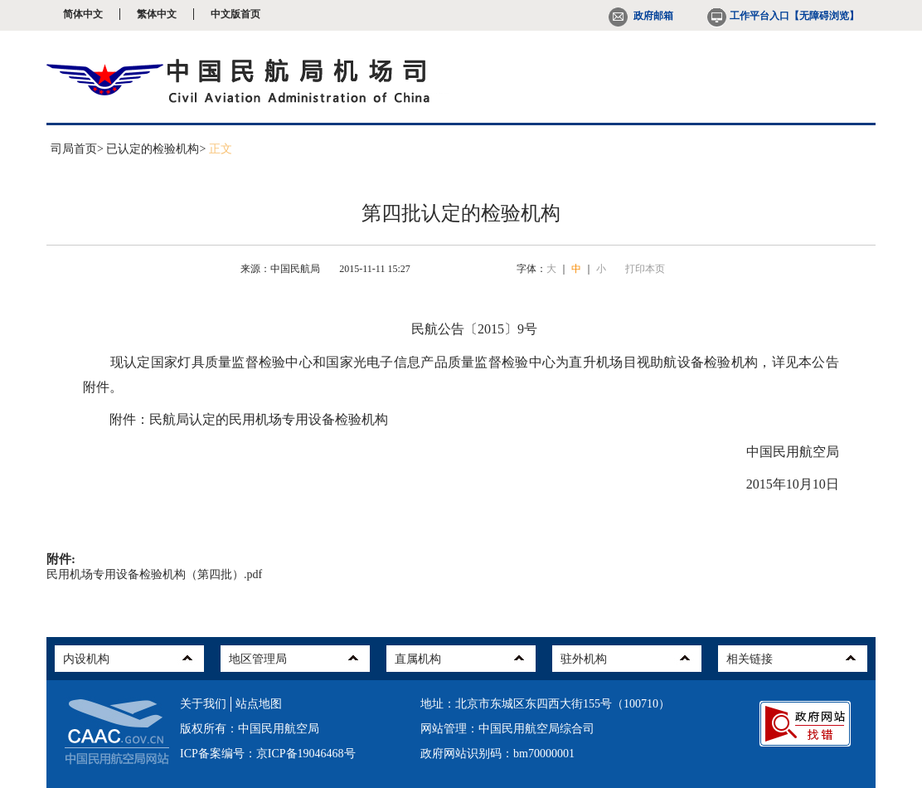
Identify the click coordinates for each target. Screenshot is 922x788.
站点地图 (258, 704)
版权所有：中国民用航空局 (249, 728)
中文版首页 (235, 14)
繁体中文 (157, 14)
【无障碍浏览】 (824, 16)
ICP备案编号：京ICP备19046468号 (268, 753)
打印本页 (645, 269)
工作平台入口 (747, 16)
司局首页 (74, 149)
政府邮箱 (641, 16)
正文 (220, 149)
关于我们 (203, 704)
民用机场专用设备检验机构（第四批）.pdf (154, 574)
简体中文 (83, 14)
